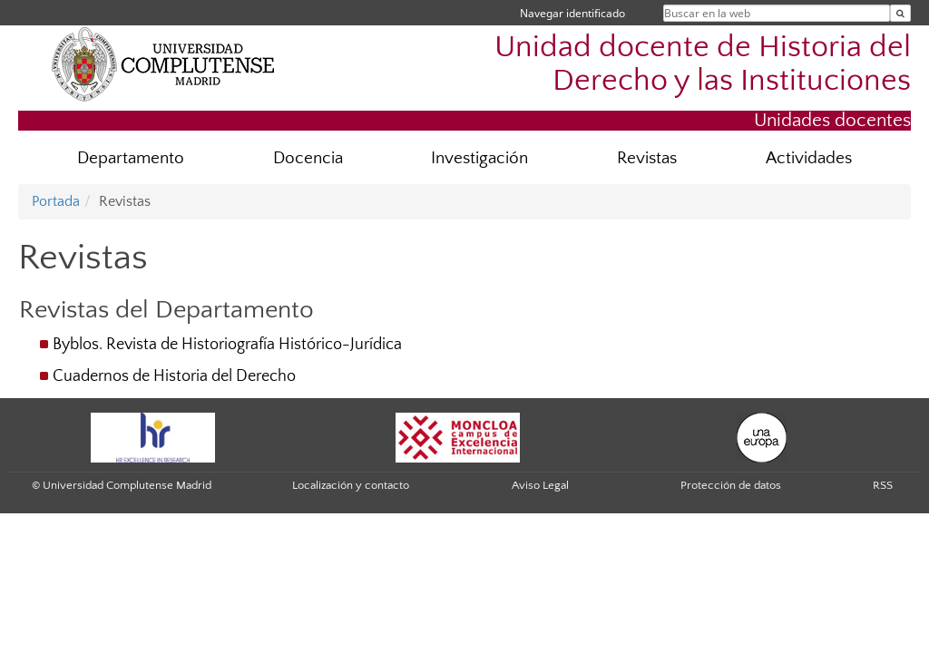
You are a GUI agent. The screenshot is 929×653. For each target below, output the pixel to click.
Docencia (308, 158)
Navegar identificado (572, 13)
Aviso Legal (540, 485)
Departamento (130, 158)
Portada (56, 201)
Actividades (809, 158)
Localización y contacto (350, 485)
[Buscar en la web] (900, 13)
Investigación (479, 158)
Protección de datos (730, 485)
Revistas (647, 158)
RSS (883, 485)
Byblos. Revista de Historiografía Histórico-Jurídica (227, 345)
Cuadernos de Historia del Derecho (174, 376)
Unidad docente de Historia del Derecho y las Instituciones (702, 64)
